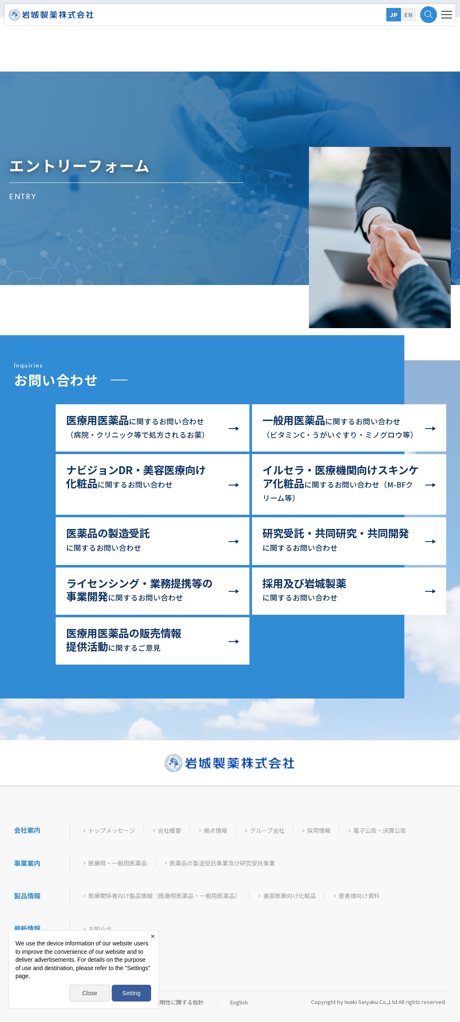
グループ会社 (267, 831)
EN (408, 14)
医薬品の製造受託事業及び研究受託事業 (222, 863)
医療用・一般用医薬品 (117, 863)
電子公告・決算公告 (379, 831)
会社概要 (169, 831)
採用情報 (319, 831)
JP (394, 14)
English (239, 1002)
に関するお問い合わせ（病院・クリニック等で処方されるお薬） (137, 426)
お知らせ (100, 929)
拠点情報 (215, 831)
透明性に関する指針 (178, 1002)
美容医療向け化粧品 (289, 896)
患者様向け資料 (359, 896)
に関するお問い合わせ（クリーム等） (340, 482)
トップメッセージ (111, 831)
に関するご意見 (123, 639)
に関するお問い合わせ (136, 476)
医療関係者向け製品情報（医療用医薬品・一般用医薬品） (164, 896)
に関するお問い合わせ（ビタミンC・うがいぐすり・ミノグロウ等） (340, 426)
